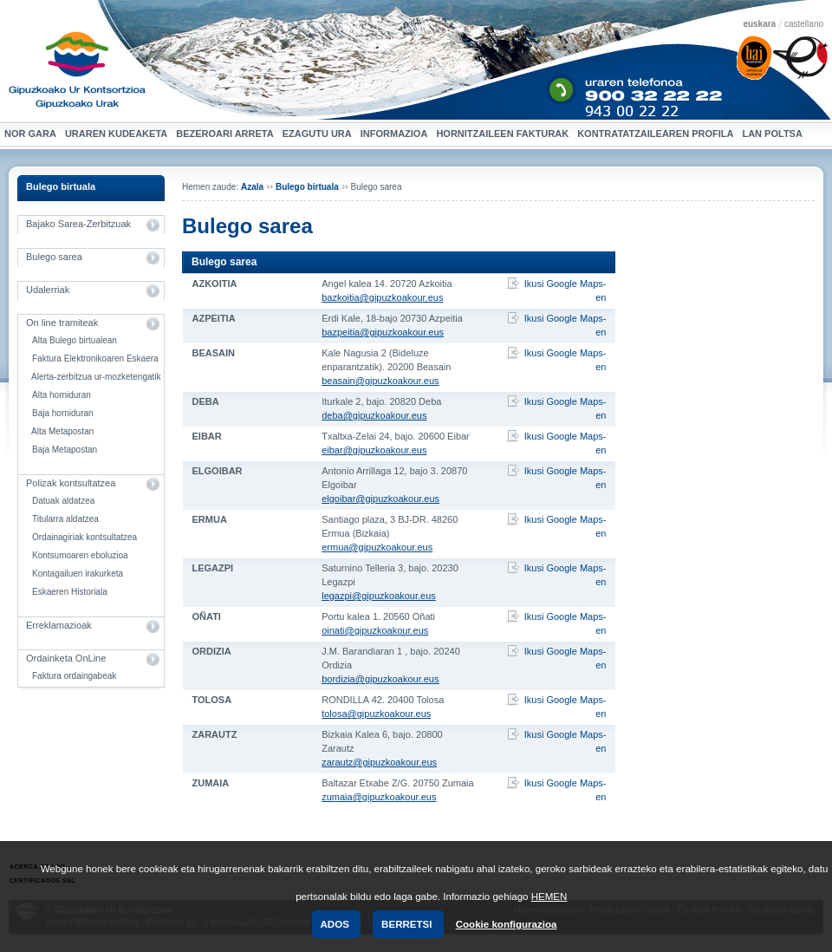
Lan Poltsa (774, 134)
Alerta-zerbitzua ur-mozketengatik (96, 376)
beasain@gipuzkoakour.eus (380, 380)
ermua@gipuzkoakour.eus (377, 547)
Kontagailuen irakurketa (77, 573)
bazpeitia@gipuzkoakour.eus (383, 332)
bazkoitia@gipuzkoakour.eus (382, 297)
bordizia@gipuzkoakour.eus (380, 679)
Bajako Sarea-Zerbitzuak (78, 223)
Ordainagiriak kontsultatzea (84, 537)
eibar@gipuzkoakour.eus (374, 450)
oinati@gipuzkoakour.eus (375, 630)
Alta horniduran (61, 395)
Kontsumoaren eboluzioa (80, 555)
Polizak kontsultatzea (70, 483)
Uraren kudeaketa (118, 134)
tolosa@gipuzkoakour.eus (376, 713)
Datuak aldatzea (63, 500)
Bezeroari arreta (226, 134)
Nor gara (32, 134)
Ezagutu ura (319, 134)
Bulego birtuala (60, 186)
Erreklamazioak (59, 625)
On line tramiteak (62, 322)
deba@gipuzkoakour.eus (374, 415)
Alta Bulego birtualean (74, 340)
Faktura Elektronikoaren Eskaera (95, 358)
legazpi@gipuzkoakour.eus (379, 595)
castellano (803, 24)
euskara (759, 24)
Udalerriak (47, 289)
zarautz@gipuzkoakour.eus (379, 762)
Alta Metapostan (62, 431)
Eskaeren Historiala (69, 592)
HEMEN (549, 896)
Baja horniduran (63, 413)
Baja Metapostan (64, 449)
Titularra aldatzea (65, 519)
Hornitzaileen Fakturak (504, 134)
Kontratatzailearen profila (655, 133)
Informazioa (396, 134)
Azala (252, 187)
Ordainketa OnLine (66, 658)
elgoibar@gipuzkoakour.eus (380, 498)
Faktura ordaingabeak (74, 676)
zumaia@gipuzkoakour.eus (379, 797)
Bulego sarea (54, 256)
